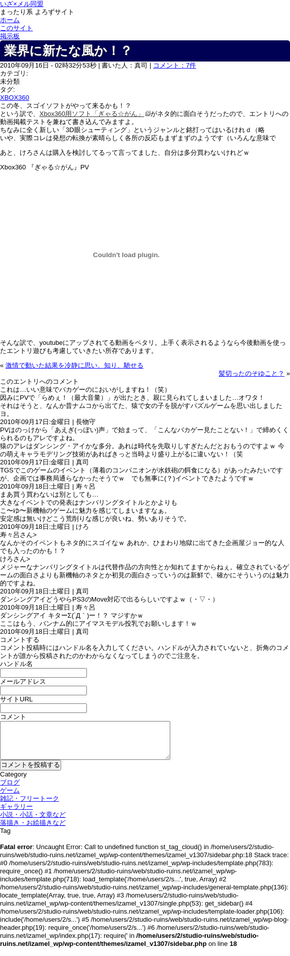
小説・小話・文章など (33, 814)
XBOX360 (14, 97)
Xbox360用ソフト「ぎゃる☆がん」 (91, 113)
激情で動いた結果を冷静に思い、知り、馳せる (74, 365)
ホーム (10, 20)
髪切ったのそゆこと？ (251, 373)
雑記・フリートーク (29, 798)
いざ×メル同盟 (21, 4)
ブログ (10, 782)
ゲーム (10, 790)
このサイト (16, 28)
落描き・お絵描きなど (33, 822)
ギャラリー (16, 806)
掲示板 (10, 36)
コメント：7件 (174, 65)
